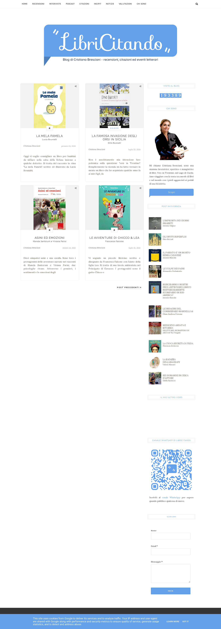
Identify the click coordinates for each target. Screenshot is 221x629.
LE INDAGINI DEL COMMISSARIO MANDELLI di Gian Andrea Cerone (178, 311)
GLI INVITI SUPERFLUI (178, 237)
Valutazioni (125, 4)
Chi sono (141, 4)
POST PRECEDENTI (128, 288)
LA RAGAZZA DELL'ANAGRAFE (178, 362)
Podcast (70, 4)
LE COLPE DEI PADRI (178, 269)
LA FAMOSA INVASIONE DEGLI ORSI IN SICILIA (114, 139)
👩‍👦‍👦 (49, 128)
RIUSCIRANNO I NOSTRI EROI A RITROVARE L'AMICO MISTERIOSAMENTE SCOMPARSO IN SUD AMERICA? (178, 291)
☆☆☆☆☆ (114, 128)
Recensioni (38, 4)
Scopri (171, 192)
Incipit (97, 4)
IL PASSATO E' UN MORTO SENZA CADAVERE (178, 255)
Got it (185, 621)
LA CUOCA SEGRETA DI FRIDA (178, 344)
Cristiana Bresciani (32, 146)
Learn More (173, 621)
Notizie (110, 4)
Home (25, 4)
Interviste (55, 4)
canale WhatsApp (171, 497)
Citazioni (84, 4)
